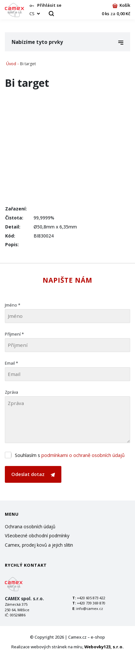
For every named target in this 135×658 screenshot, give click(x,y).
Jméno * (12, 305)
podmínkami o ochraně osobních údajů (83, 455)
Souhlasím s (70, 455)
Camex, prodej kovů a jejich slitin (39, 545)
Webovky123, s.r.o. (104, 647)
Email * (11, 363)
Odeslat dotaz (33, 474)
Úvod (11, 63)
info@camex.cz (89, 608)
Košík (121, 5)
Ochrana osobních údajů (30, 526)
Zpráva (11, 392)
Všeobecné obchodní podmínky (37, 535)
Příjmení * (14, 334)
